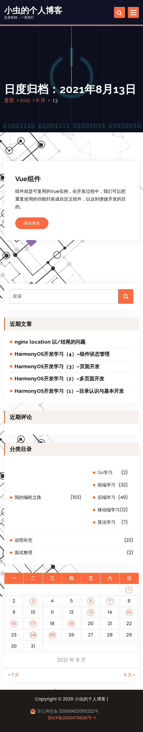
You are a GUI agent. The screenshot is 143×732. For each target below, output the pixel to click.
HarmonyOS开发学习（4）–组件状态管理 (62, 354)
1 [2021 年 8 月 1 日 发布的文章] (129, 590)
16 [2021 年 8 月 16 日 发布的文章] (14, 623)
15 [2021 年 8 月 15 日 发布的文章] (129, 612)
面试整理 (23, 552)
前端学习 (106, 485)
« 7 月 (13, 675)
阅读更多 (32, 223)
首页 (9, 100)
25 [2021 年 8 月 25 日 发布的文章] (52, 635)
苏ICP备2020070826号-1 (72, 718)
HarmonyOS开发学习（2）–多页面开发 (59, 378)
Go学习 (105, 472)
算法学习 (106, 522)
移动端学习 (109, 509)
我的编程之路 (28, 497)
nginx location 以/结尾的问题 (50, 342)
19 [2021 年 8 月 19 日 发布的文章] (71, 623)
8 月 (40, 100)
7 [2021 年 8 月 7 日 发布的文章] (110, 601)
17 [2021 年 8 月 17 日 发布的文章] (33, 623)
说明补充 (23, 540)
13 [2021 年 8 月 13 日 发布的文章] (91, 612)
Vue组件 (28, 179)
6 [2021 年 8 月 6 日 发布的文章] (90, 601)
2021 (25, 100)
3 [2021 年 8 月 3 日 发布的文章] (33, 601)
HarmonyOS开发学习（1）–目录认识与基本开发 (69, 391)
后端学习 (106, 497)
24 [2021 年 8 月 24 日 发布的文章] (33, 635)
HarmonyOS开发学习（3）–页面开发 (57, 366)
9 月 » (129, 675)
